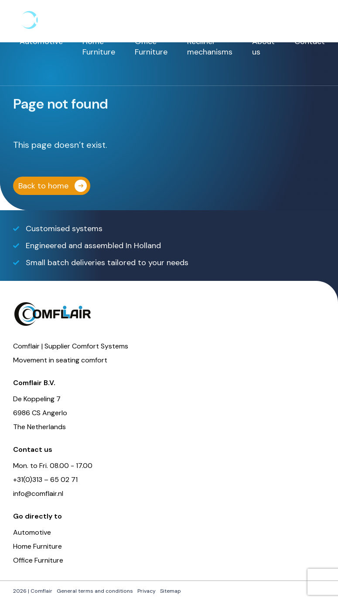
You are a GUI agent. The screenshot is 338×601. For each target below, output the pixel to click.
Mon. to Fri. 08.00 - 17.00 (52, 465)
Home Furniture (98, 46)
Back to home (43, 186)
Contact (309, 41)
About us (263, 46)
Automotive (41, 41)
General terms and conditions (95, 590)
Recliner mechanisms (209, 46)
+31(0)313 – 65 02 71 (45, 479)
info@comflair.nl (38, 493)
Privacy (146, 590)
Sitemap (170, 590)
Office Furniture (151, 46)
